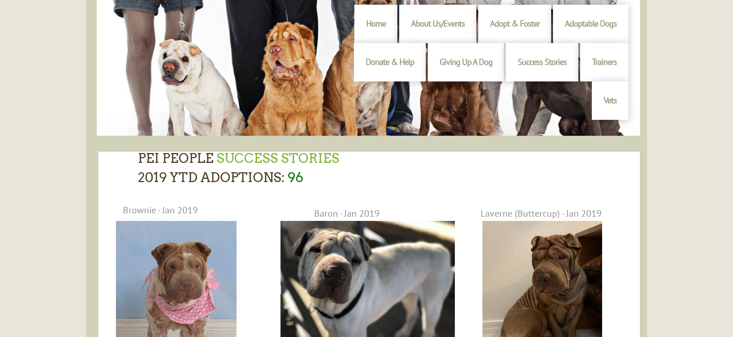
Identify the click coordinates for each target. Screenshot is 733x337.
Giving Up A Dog (465, 62)
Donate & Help (390, 62)
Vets (610, 100)
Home (376, 23)
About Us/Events (438, 23)
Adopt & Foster (514, 23)
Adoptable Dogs (591, 23)
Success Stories (542, 62)
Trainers (604, 62)
